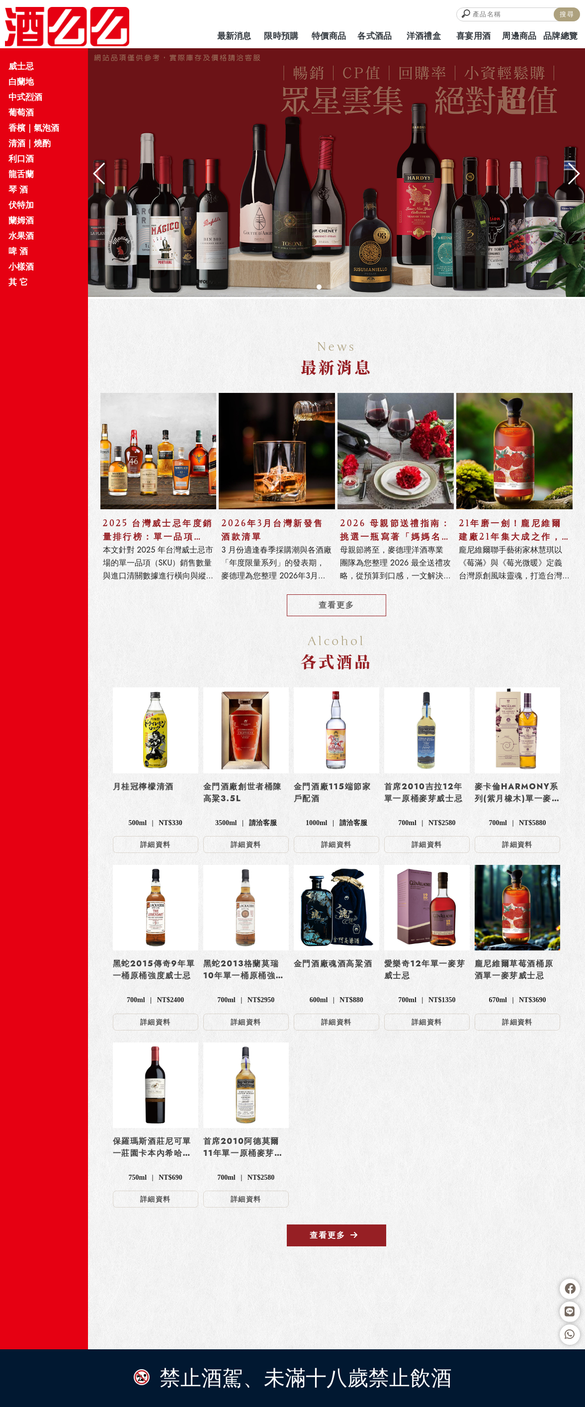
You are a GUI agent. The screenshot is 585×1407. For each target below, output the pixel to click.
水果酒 (21, 236)
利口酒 (21, 159)
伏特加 (21, 205)
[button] (319, 286)
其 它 (18, 282)
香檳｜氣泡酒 (33, 128)
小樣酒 (21, 267)
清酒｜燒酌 (29, 143)
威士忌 (21, 66)
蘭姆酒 (21, 220)
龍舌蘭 (21, 174)
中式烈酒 (25, 97)
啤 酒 (18, 251)
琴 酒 (18, 189)
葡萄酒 (21, 112)
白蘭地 (21, 82)
